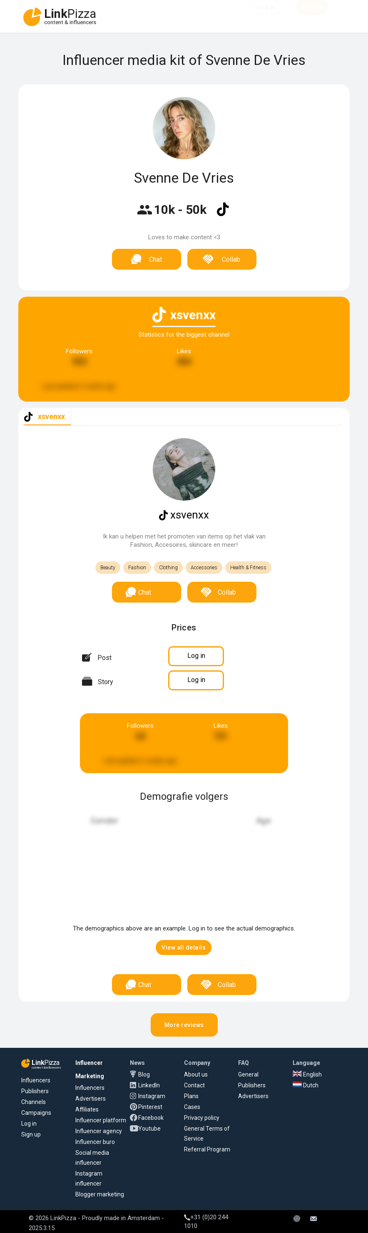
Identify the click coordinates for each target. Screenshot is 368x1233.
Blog (144, 1074)
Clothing (168, 568)
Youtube (149, 1128)
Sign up (31, 1134)
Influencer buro (95, 1142)
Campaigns (36, 1112)
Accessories (204, 568)
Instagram (151, 1096)
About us (196, 1074)
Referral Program (207, 1149)
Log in (29, 1123)
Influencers (35, 1080)
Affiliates (87, 1109)
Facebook (151, 1117)
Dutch (305, 1085)
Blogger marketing (99, 1194)
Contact (194, 1085)
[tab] (44, 416)
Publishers (35, 1091)
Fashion (137, 568)
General (248, 1074)
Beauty (107, 568)
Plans (191, 1096)
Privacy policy (201, 1117)
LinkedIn (149, 1085)
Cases (192, 1107)
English (307, 1074)
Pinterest (150, 1107)
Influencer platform (100, 1120)
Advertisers (90, 1098)
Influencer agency (98, 1131)
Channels (33, 1102)
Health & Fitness (248, 568)
